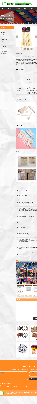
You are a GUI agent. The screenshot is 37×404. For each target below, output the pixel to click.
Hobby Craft (12, 18)
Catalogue (27, 392)
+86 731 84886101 (6, 381)
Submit (33, 378)
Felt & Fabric (3, 37)
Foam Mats (3, 32)
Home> (6, 18)
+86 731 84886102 (13, 381)
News (24, 8)
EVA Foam (3, 30)
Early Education (3, 53)
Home (2, 8)
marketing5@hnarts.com (8, 383)
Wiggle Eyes (23, 355)
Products (17, 8)
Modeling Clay (3, 44)
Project (31, 8)
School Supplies (4, 51)
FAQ (31, 392)
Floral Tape (23, 339)
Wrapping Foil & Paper (5, 55)
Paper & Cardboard (4, 39)
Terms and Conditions (10, 393)
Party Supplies (3, 48)
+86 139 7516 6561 (11, 385)
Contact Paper (3, 46)
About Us (9, 8)
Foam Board (3, 34)
